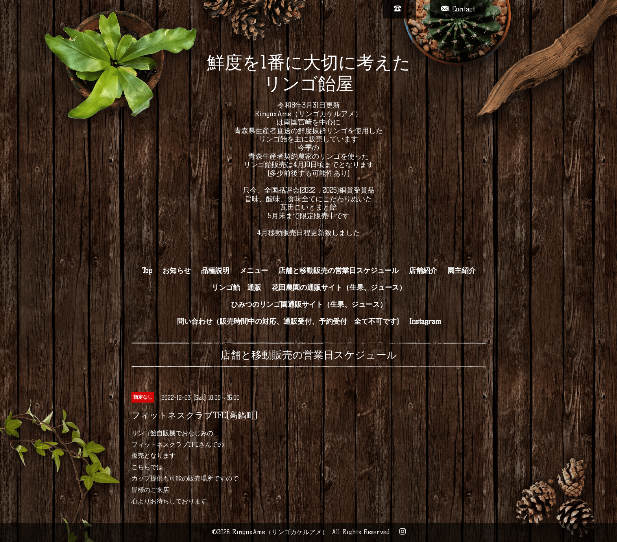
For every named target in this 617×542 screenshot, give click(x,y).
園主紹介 (461, 270)
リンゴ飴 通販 (236, 287)
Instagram (425, 321)
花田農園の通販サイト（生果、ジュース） (339, 287)
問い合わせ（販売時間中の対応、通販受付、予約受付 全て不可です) (288, 321)
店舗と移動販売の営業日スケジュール (338, 270)
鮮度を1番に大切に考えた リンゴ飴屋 (308, 73)
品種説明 (215, 270)
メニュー (254, 270)
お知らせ (177, 270)
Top (147, 270)
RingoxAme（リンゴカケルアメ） (280, 532)
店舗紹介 (423, 270)
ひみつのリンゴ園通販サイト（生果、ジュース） (309, 304)
